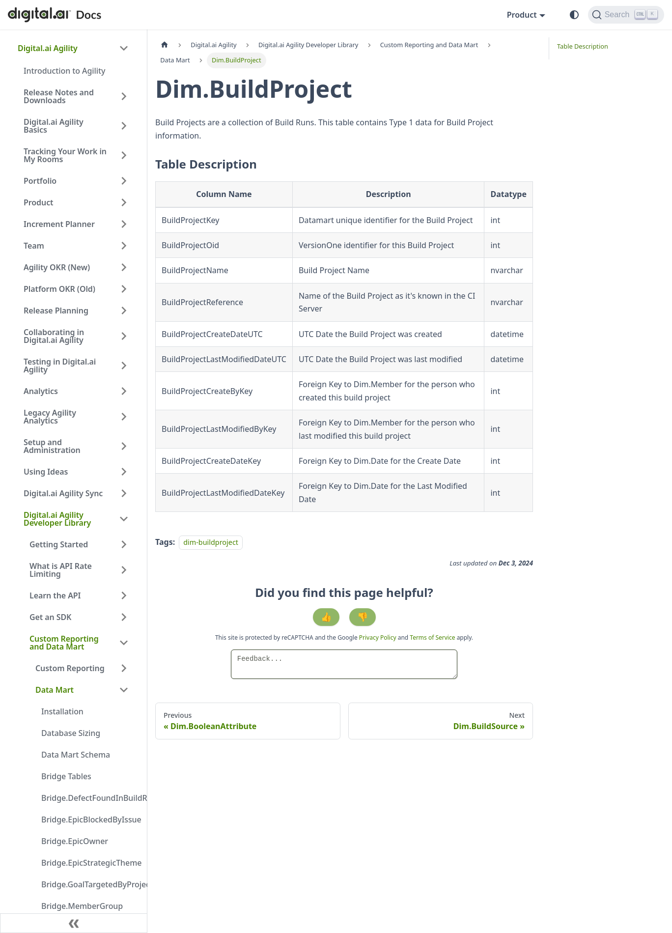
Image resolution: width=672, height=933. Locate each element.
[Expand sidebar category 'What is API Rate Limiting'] (124, 570)
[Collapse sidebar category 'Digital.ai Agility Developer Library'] (124, 519)
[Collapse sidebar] (73, 923)
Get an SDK (50, 617)
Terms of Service (432, 637)
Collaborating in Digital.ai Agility (54, 336)
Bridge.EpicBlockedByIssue (88, 819)
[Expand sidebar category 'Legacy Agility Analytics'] (124, 416)
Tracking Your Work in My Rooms (65, 155)
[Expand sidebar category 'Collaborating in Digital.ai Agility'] (124, 336)
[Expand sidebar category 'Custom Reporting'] (124, 668)
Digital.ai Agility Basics (54, 125)
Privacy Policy (378, 637)
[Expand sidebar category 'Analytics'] (124, 391)
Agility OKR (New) (57, 267)
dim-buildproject (210, 542)
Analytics (41, 391)
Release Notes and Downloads (59, 96)
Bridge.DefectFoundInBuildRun (88, 797)
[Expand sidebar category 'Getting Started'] (124, 544)
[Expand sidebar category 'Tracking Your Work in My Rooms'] (124, 155)
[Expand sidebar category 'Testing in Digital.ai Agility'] (124, 365)
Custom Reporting (70, 668)
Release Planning (56, 310)
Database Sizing (70, 733)
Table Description (582, 46)
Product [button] (522, 14)
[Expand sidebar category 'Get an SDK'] (124, 617)
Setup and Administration (52, 446)
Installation (62, 711)
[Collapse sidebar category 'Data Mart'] (124, 690)
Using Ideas (46, 471)
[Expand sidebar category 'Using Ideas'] (124, 471)
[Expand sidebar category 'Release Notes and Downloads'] (124, 96)
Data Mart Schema (75, 754)
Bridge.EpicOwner (74, 841)
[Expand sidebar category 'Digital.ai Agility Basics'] (124, 126)
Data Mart (54, 689)
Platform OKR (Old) (59, 288)
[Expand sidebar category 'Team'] (124, 245)
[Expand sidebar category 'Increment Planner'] (124, 224)
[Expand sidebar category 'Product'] (124, 202)
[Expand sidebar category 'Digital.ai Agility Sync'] (124, 493)
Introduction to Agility (64, 70)
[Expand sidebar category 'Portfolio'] (124, 181)
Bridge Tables (66, 776)
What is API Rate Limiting (60, 570)
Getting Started (58, 544)
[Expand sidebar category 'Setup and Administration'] (124, 446)
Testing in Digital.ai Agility (60, 365)
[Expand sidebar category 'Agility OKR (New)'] (124, 267)
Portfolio (40, 180)
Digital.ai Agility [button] (48, 48)
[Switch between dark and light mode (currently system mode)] (574, 15)
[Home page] (164, 45)
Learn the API (55, 595)
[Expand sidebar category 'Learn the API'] (124, 595)
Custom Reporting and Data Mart (64, 642)
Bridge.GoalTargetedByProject (88, 884)
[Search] (626, 15)
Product (39, 202)
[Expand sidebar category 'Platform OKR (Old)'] (124, 289)
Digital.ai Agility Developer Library (57, 518)
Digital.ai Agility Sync (63, 493)
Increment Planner (59, 224)
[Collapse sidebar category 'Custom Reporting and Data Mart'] (124, 642)
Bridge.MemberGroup (82, 906)
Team (34, 245)
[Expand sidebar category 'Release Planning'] (124, 310)
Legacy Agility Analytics (50, 416)
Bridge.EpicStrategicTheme (88, 862)
